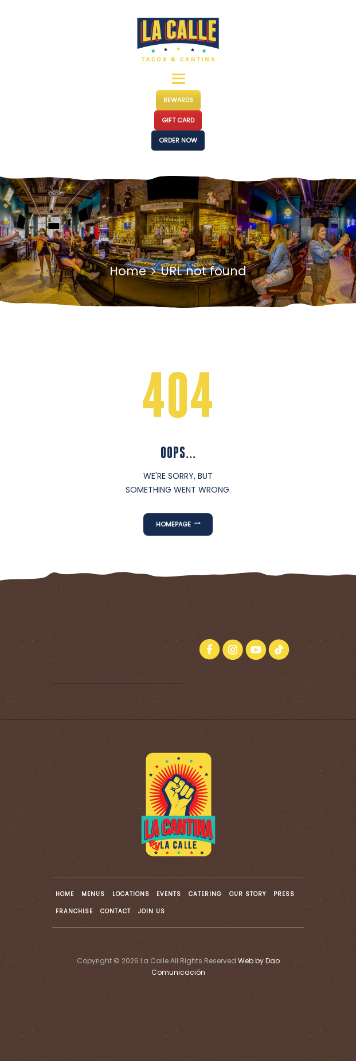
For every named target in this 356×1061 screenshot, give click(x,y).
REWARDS (178, 100)
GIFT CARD (178, 120)
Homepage (173, 524)
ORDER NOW (178, 140)
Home (127, 271)
